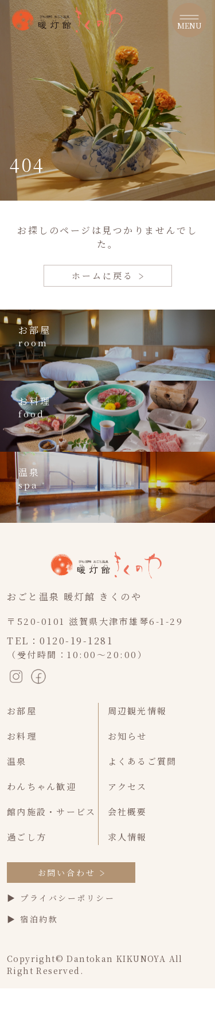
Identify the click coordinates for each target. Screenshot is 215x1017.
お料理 (22, 736)
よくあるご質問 (142, 761)
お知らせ (127, 736)
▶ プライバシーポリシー (61, 897)
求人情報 (127, 837)
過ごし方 (26, 837)
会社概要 (127, 811)
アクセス (127, 786)
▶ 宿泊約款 (32, 919)
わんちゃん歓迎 (41, 786)
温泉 (17, 761)
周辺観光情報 (137, 711)
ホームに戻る (107, 275)
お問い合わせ (71, 872)
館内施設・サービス (51, 811)
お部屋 (22, 711)
